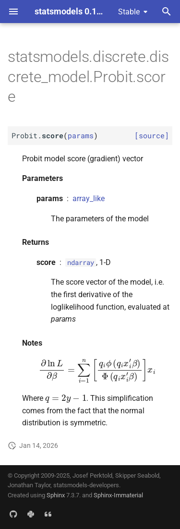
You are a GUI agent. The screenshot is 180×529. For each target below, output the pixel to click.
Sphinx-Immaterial (118, 495)
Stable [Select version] (129, 11)
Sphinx (56, 495)
